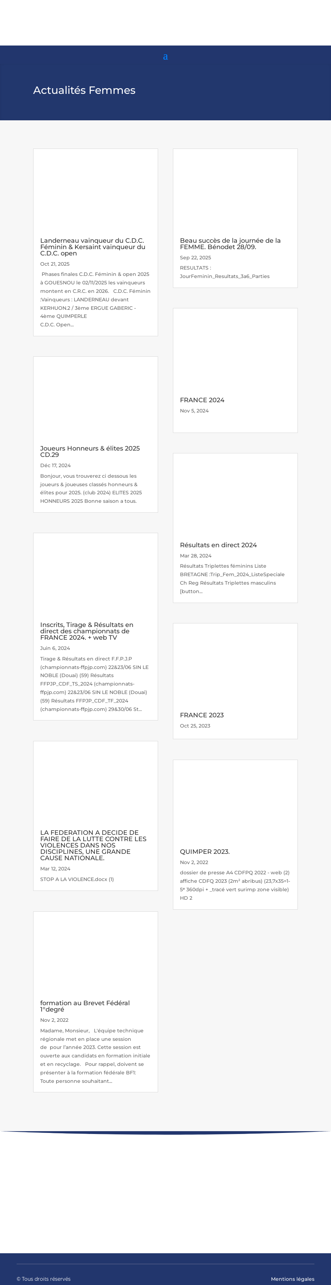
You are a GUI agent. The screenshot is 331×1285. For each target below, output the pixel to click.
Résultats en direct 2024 (218, 545)
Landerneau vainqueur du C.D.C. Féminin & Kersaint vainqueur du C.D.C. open (92, 247)
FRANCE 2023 (202, 715)
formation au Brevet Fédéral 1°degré (85, 1006)
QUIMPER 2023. (205, 852)
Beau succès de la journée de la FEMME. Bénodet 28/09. (230, 244)
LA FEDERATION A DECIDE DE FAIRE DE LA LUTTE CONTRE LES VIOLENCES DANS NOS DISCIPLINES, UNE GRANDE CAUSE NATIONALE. (93, 845)
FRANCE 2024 (202, 400)
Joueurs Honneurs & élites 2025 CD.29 (90, 452)
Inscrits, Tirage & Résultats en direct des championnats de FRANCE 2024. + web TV (86, 631)
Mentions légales (292, 1279)
